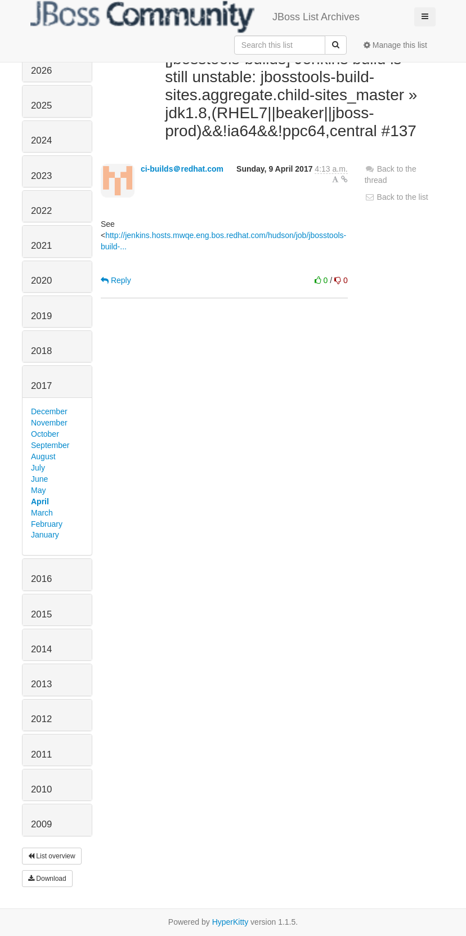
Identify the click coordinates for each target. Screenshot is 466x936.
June (39, 478)
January (45, 534)
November (49, 422)
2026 (41, 70)
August (43, 456)
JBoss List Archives (195, 17)
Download (47, 879)
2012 (41, 719)
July (38, 467)
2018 (41, 351)
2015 (41, 614)
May (38, 490)
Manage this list (395, 45)
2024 (41, 140)
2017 (41, 385)
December (49, 411)
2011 (41, 754)
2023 (41, 176)
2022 (41, 210)
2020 (41, 280)
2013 (41, 684)
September (50, 445)
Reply (116, 280)
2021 (41, 245)
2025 (41, 105)
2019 (41, 316)
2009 (41, 824)
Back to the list (396, 196)
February (46, 524)
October (45, 433)
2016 (41, 579)
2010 (41, 789)
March (42, 512)
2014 (41, 649)
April (40, 501)
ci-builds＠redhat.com (182, 168)
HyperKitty (230, 921)
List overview (51, 856)
